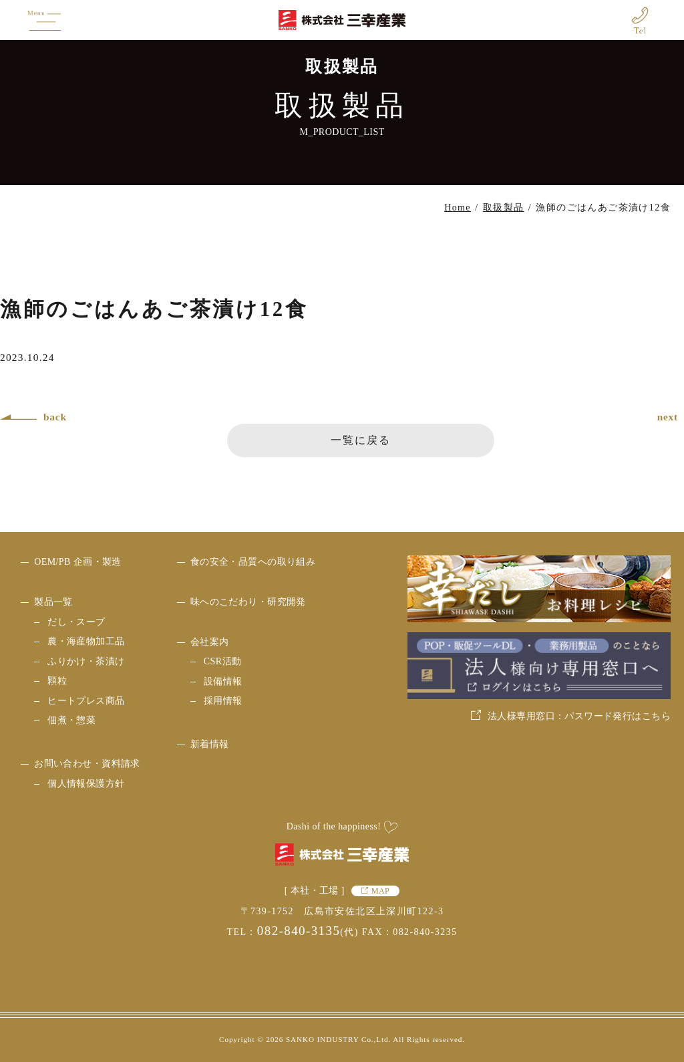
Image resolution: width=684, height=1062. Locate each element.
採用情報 (223, 701)
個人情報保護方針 (85, 784)
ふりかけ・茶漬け (85, 661)
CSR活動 (223, 661)
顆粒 (57, 681)
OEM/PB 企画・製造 (78, 562)
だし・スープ (76, 622)
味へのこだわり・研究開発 (248, 602)
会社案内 (209, 642)
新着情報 (209, 744)
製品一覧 (53, 602)
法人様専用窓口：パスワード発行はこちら (579, 716)
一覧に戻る (361, 440)
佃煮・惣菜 (71, 720)
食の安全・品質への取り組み (252, 562)
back (55, 416)
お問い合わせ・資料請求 (87, 764)
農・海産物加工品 (85, 641)
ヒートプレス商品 (85, 701)
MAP (380, 891)
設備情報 (223, 681)
